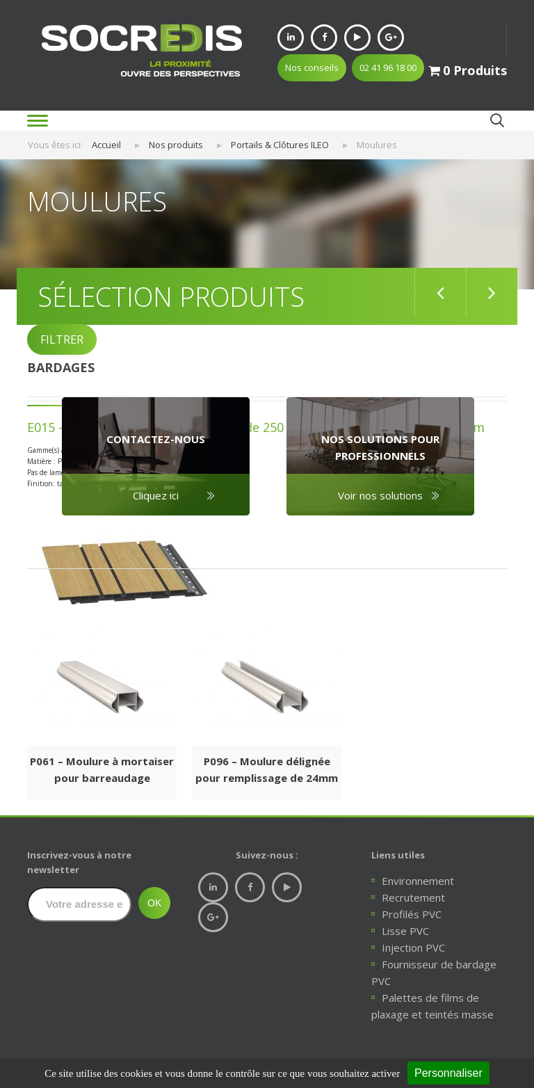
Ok (497, 120)
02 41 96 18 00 (387, 67)
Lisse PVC (405, 931)
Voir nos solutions (380, 495)
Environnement (418, 881)
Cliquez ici (156, 495)
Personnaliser (448, 1073)
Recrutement (413, 897)
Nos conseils (312, 67)
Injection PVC (413, 947)
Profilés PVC (412, 914)
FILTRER (61, 339)
